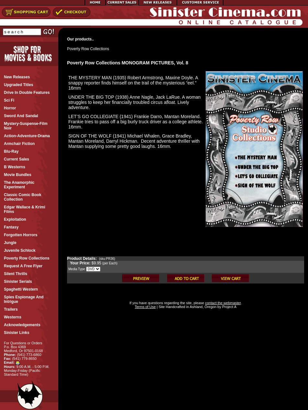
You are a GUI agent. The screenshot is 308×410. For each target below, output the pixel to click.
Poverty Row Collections (88, 49)
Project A (228, 307)
